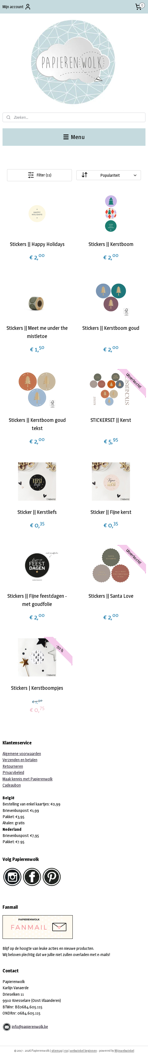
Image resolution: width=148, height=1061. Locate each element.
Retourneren (13, 766)
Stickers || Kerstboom (110, 244)
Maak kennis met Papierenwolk (28, 778)
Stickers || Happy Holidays (37, 244)
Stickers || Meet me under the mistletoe (37, 332)
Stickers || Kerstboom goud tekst (37, 424)
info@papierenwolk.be (30, 1026)
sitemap (56, 1051)
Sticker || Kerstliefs (37, 512)
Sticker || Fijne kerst (110, 512)
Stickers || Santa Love (110, 596)
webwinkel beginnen (83, 1051)
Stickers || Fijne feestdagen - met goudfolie (37, 600)
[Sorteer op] (109, 175)
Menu (74, 136)
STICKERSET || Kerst (110, 420)
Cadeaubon (12, 785)
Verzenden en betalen (20, 759)
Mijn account (17, 6)
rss (66, 1051)
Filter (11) (39, 175)
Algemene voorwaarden (22, 753)
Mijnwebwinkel (124, 1051)
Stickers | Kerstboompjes (37, 688)
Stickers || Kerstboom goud (110, 328)
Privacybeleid (13, 772)
